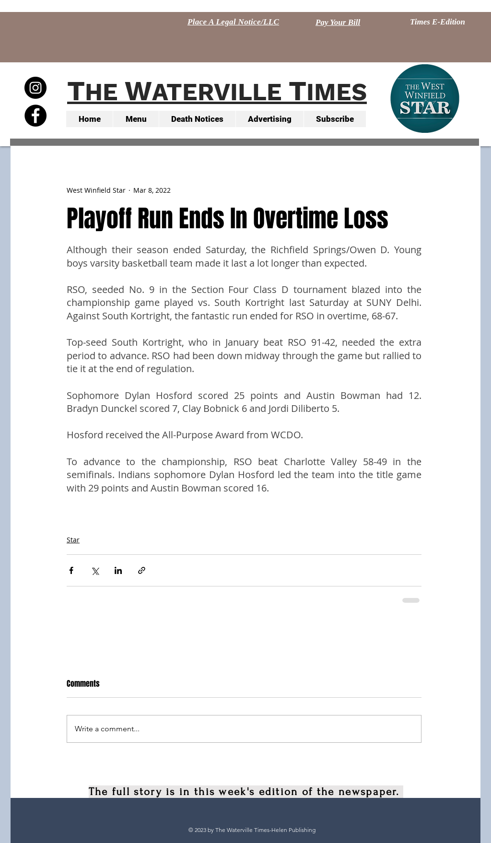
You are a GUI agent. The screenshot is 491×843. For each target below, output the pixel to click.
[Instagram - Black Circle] (35, 88)
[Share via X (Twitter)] (94, 570)
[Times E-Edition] (437, 22)
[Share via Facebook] (71, 570)
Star (73, 539)
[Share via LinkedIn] (118, 570)
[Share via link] (141, 570)
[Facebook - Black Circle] (35, 116)
